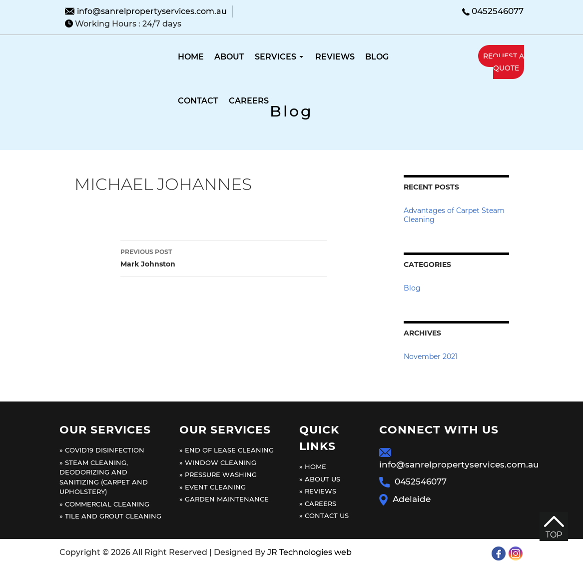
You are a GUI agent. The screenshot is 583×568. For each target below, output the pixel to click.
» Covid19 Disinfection (101, 450)
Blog (377, 57)
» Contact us (324, 516)
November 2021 (431, 356)
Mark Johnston (223, 257)
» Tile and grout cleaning (110, 516)
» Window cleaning (217, 462)
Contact (198, 101)
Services (275, 57)
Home (191, 57)
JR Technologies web (309, 552)
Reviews (335, 57)
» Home (312, 466)
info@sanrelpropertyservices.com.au (152, 11)
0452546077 (498, 11)
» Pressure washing (218, 474)
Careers (249, 101)
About (229, 57)
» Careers (317, 504)
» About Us (319, 479)
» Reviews (317, 491)
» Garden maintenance (224, 499)
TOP (554, 528)
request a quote (503, 62)
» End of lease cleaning (226, 450)
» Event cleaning (212, 487)
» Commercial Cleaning (104, 504)
